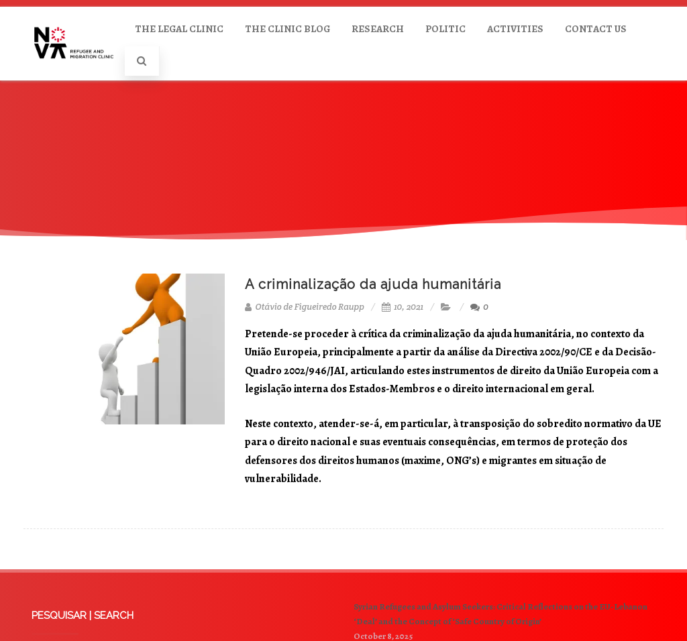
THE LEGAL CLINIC (179, 29)
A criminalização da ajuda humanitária (373, 284)
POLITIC (445, 29)
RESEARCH (378, 29)
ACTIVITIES (515, 29)
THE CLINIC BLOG (287, 29)
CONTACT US (596, 29)
